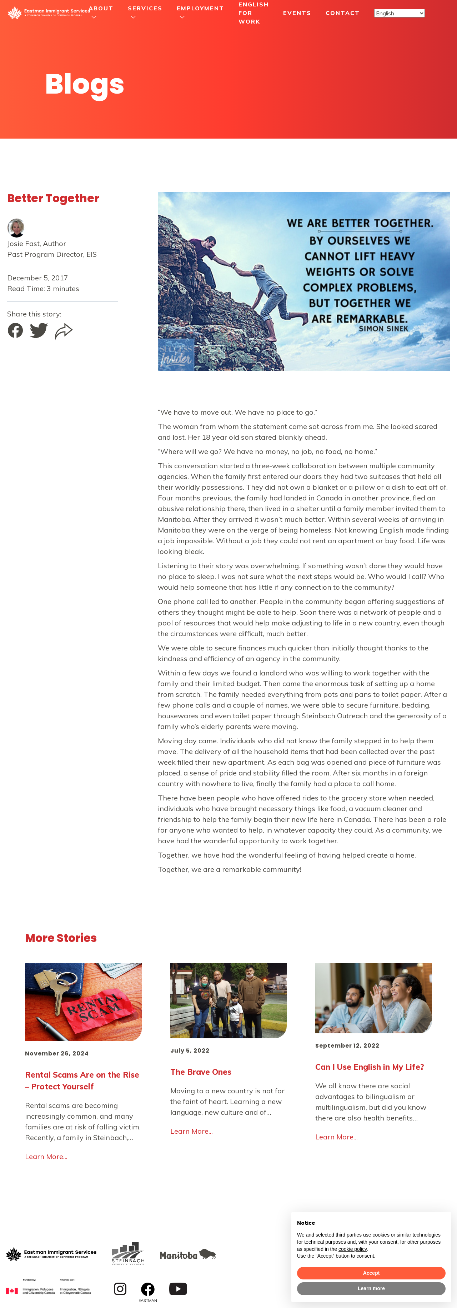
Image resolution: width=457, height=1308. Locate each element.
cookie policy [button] (352, 1249)
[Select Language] (399, 13)
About (101, 8)
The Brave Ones (200, 1072)
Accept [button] (371, 1273)
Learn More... (46, 1156)
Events (297, 12)
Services (145, 8)
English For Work (253, 13)
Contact (343, 12)
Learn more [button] (371, 1288)
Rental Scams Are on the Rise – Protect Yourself (82, 1081)
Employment (200, 8)
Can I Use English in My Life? (369, 1067)
